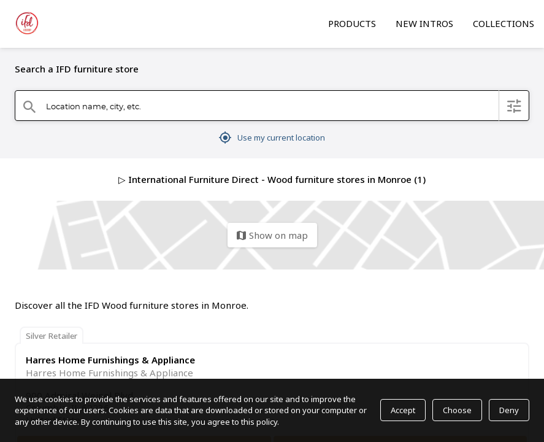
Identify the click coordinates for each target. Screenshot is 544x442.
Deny (509, 410)
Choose (457, 410)
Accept (403, 410)
